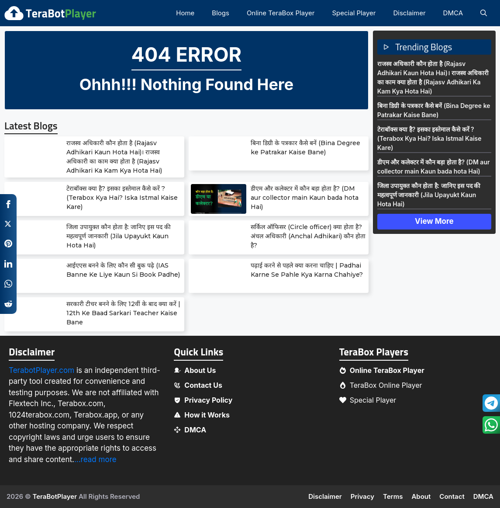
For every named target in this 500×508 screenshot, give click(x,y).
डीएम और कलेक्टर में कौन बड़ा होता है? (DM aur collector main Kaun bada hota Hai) (305, 197)
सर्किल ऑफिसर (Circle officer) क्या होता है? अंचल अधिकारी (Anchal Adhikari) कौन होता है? (308, 236)
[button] (484, 13)
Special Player (354, 13)
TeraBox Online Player (386, 385)
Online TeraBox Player (281, 13)
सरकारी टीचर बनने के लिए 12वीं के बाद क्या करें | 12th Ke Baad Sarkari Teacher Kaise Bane (123, 313)
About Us (200, 370)
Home (185, 13)
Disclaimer (409, 13)
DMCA (453, 13)
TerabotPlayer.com (41, 370)
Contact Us (203, 385)
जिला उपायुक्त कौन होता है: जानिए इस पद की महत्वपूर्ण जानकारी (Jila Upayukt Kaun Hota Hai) (118, 236)
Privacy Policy (208, 400)
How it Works (207, 415)
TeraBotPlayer (54, 496)
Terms (393, 496)
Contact (451, 496)
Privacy (362, 496)
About (421, 496)
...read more (95, 459)
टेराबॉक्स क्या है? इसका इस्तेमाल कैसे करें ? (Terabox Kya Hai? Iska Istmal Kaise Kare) (122, 197)
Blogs (220, 13)
